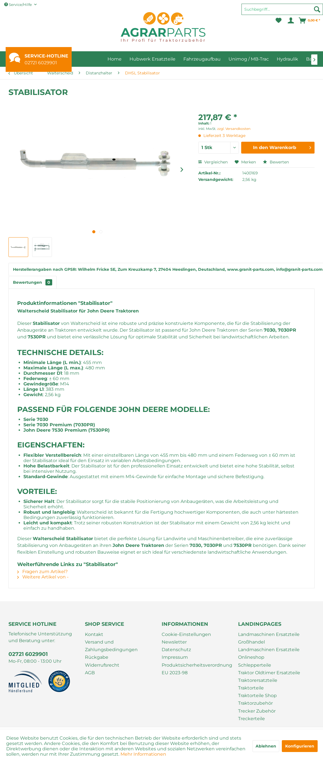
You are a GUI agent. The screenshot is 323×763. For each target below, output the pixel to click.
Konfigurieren (299, 746)
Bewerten (276, 162)
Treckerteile (251, 718)
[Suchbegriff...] (282, 9)
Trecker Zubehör (257, 711)
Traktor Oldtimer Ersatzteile (269, 672)
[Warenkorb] (309, 20)
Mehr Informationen (143, 754)
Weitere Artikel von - (43, 577)
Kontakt (94, 634)
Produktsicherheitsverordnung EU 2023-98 (197, 668)
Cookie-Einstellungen (186, 634)
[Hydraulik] (287, 59)
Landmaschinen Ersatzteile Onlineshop (269, 653)
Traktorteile (251, 688)
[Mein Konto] (290, 20)
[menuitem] (282, 12)
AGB (90, 672)
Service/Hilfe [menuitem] (18, 4)
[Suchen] (317, 9)
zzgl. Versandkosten (234, 129)
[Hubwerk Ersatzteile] (152, 59)
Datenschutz (176, 649)
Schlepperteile (254, 665)
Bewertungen (32, 282)
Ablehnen (266, 746)
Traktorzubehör (255, 703)
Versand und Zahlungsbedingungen (111, 645)
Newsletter (174, 642)
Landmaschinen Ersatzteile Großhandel (269, 638)
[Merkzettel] (278, 20)
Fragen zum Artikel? (42, 571)
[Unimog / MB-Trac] (249, 59)
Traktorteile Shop (257, 695)
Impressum (175, 657)
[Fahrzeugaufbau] (202, 59)
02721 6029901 (41, 62)
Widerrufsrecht (102, 665)
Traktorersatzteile (257, 680)
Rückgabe (96, 657)
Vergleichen (213, 162)
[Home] (115, 59)
